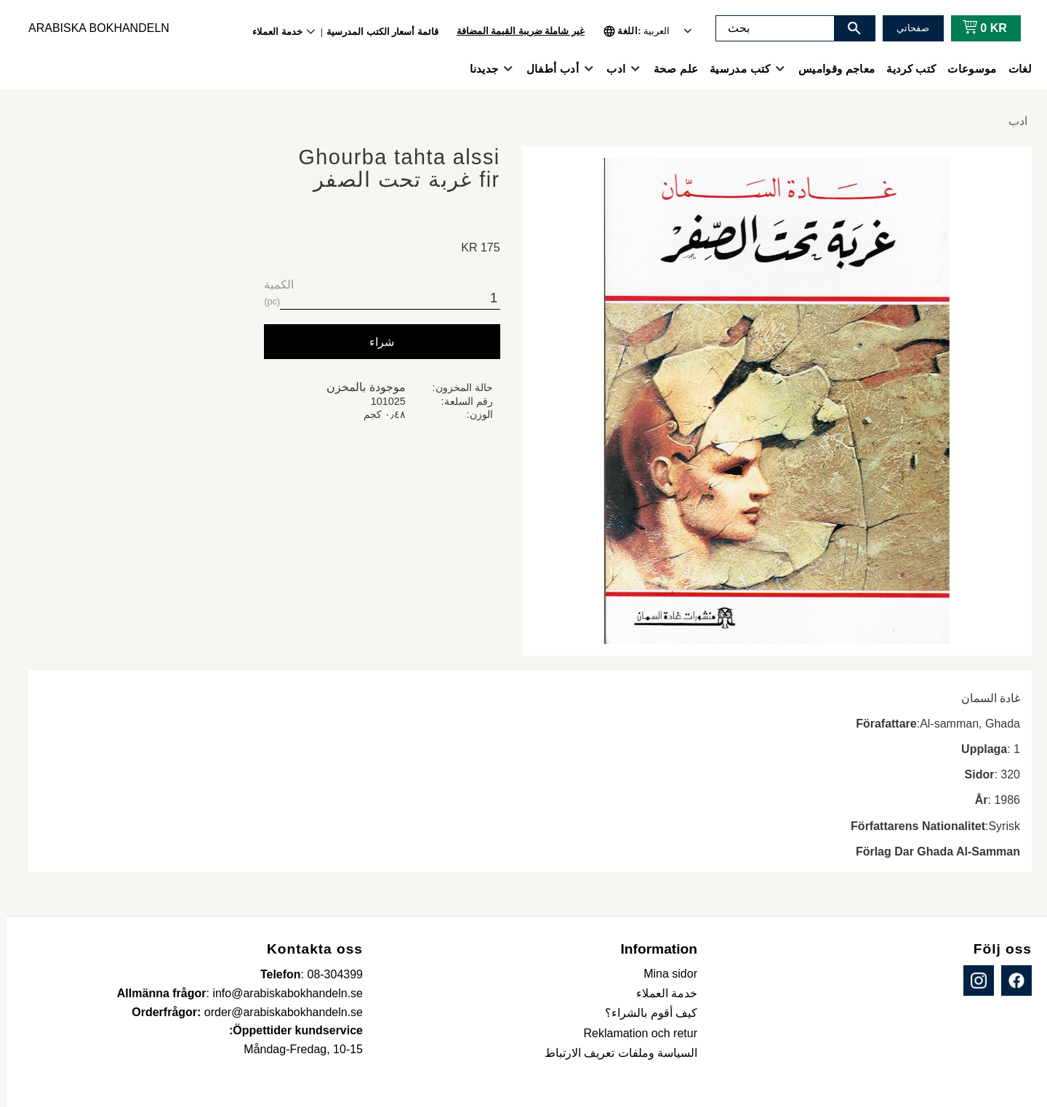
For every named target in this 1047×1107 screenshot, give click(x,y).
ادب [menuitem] (609, 69)
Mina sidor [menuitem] (664, 973)
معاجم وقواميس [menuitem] (830, 69)
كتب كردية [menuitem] (904, 69)
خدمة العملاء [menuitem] (271, 31)
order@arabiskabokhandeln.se (277, 1012)
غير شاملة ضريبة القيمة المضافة (514, 30)
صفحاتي (906, 28)
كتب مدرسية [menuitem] (733, 69)
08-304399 (328, 974)
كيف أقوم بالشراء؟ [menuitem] (644, 1013)
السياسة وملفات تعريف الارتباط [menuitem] (614, 1053)
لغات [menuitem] (1013, 69)
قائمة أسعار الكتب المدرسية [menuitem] (376, 31)
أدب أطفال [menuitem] (546, 69)
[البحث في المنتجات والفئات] (768, 28)
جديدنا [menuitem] (477, 69)
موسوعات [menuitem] (965, 69)
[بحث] (847, 28)
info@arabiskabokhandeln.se (281, 993)
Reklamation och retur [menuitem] (634, 1033)
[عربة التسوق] (975, 28)
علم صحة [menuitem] (669, 69)
